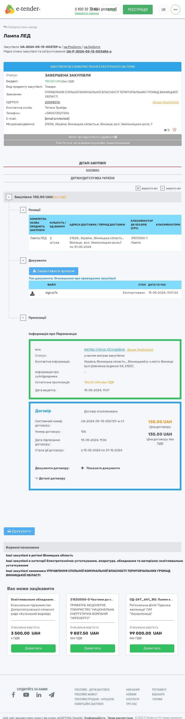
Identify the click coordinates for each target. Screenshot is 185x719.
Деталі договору (50, 478)
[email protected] (57, 118)
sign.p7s (51, 292)
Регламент (159, 689)
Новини (131, 694)
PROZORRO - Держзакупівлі (92, 689)
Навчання (133, 689)
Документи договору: (52, 468)
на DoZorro (92, 47)
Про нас (131, 704)
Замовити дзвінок (87, 13)
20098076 (52, 102)
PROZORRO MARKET (86, 694)
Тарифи (157, 699)
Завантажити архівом (53, 271)
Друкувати (19, 531)
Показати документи (100, 468)
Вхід (111, 9)
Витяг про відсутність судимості (93, 137)
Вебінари (158, 694)
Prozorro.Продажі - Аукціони (94, 699)
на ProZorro (73, 47)
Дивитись (33, 648)
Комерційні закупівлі (89, 704)
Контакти (132, 699)
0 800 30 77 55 (86, 9)
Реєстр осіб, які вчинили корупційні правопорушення (93, 143)
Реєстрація (138, 9)
